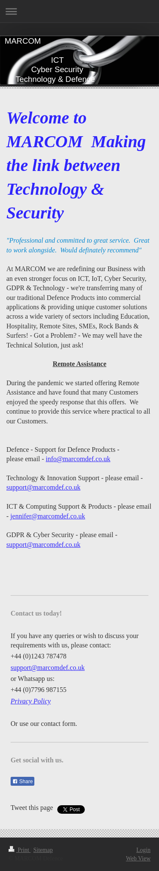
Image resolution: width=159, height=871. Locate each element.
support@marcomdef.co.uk (43, 487)
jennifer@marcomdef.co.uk (47, 516)
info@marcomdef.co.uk (78, 458)
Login (144, 850)
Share (22, 781)
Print (19, 850)
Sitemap (43, 850)
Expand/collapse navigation (79, 11)
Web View (138, 858)
